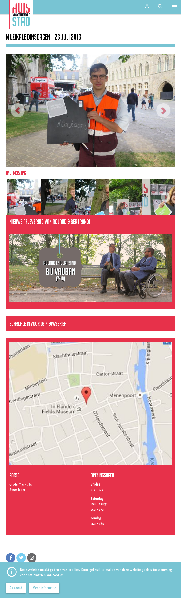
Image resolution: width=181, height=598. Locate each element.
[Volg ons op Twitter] (21, 557)
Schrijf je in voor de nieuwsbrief (37, 323)
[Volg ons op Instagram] (31, 557)
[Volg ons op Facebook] (10, 557)
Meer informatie (44, 588)
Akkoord (15, 588)
